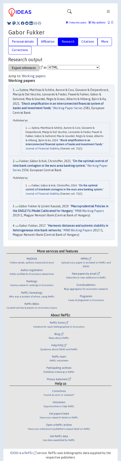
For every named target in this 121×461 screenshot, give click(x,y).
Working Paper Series (68, 108)
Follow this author (77, 23)
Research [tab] (68, 41)
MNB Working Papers (89, 211)
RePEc (30, 453)
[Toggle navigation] (69, 12)
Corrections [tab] (20, 50)
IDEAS (14, 453)
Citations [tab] (88, 41)
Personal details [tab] (23, 41)
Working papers (34, 76)
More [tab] (104, 41)
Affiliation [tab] (47, 41)
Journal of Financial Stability (42, 148)
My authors (96, 22)
